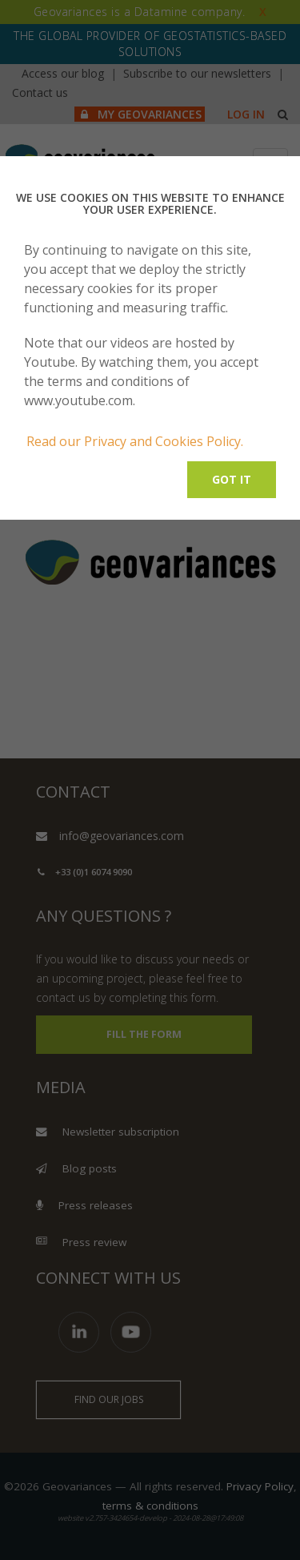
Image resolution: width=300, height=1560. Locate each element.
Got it (231, 479)
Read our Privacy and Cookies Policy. (134, 441)
